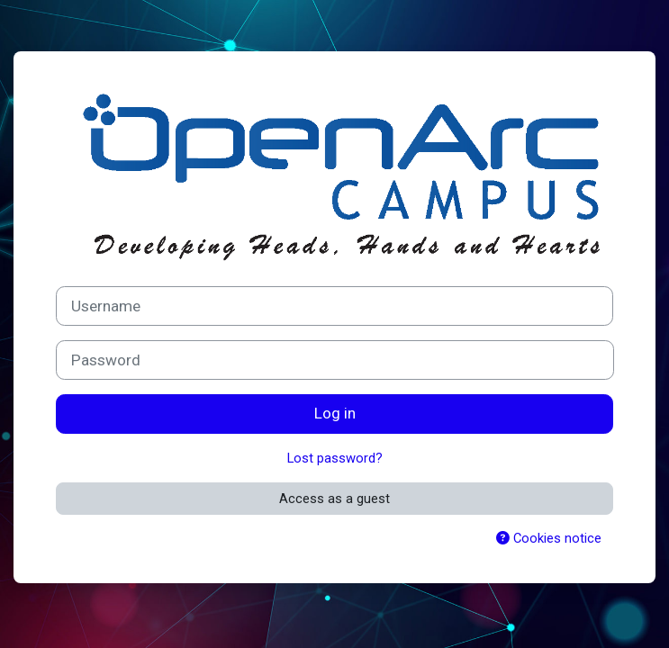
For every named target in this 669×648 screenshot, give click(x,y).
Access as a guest (334, 498)
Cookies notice (548, 538)
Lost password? (335, 458)
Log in (335, 413)
